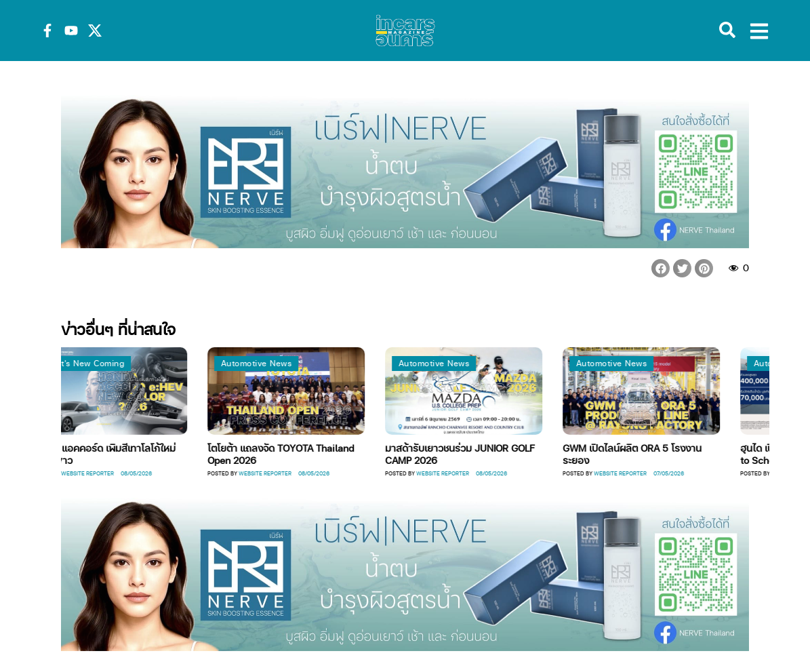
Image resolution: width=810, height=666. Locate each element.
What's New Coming (163, 363)
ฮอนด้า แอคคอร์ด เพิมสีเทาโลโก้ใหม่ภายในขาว (182, 454)
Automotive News (335, 363)
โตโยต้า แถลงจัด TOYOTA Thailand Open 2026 (360, 454)
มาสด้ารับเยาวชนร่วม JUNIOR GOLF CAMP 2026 (539, 454)
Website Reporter (166, 473)
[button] (660, 268)
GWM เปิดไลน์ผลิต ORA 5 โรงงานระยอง (711, 454)
